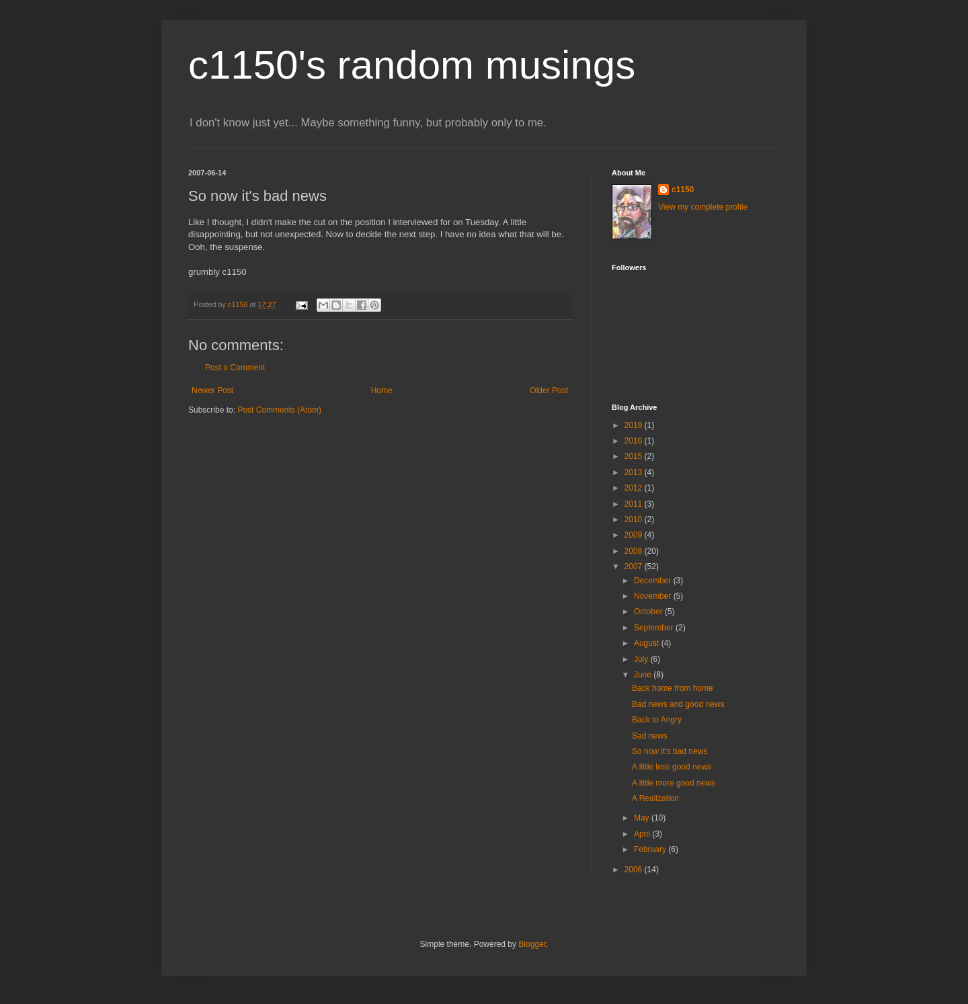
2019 (634, 425)
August (647, 643)
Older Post (549, 390)
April (643, 834)
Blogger (532, 944)
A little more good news (673, 783)
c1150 (683, 189)
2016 (634, 441)
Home (382, 390)
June (643, 674)
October (649, 611)
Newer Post (212, 390)
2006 (634, 869)
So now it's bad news (669, 751)
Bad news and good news (678, 704)
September (655, 627)
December (654, 580)
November (654, 596)
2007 (634, 566)
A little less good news (671, 766)
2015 (634, 456)
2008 (634, 551)
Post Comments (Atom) (279, 410)
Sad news (650, 736)
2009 (634, 535)
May (642, 818)
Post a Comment (235, 367)
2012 (634, 488)
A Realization (655, 798)
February (651, 849)
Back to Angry (657, 719)
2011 (634, 504)
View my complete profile (703, 207)
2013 (634, 472)
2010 (634, 519)
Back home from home (672, 688)
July (642, 659)
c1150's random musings (411, 64)
